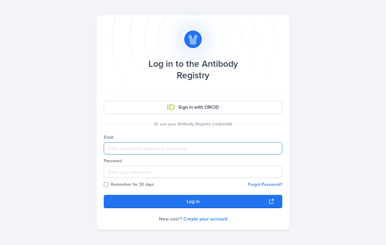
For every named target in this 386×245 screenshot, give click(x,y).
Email (108, 137)
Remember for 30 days (129, 185)
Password (113, 161)
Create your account (205, 218)
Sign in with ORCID (193, 107)
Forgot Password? (265, 184)
